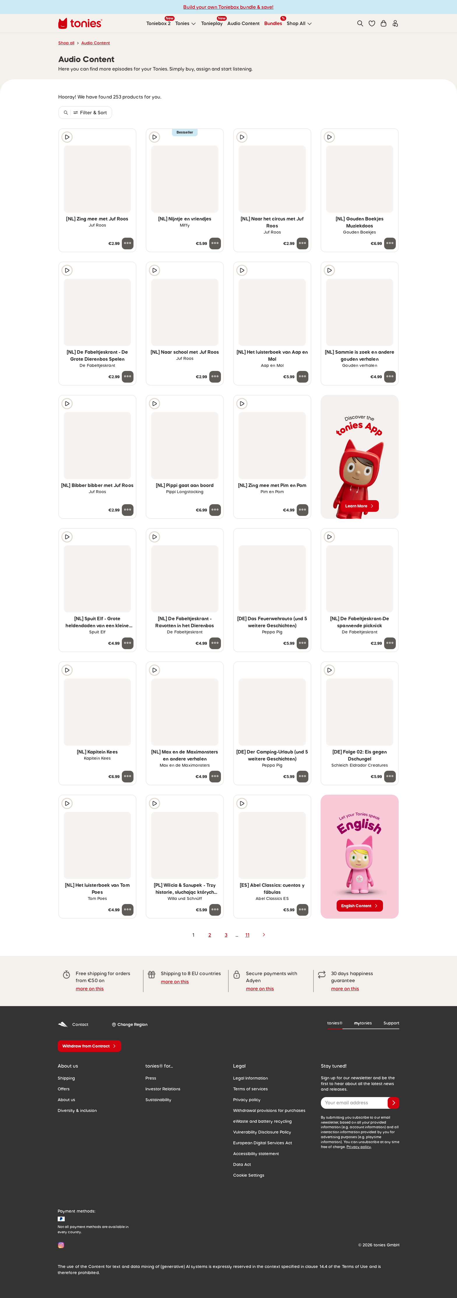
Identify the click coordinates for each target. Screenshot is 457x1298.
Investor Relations (162, 1089)
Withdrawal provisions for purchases (269, 1110)
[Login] (395, 23)
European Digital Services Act (262, 1143)
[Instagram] (59, 1245)
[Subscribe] (393, 1103)
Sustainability (158, 1100)
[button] (371, 23)
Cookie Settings (248, 1175)
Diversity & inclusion (77, 1110)
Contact (73, 1025)
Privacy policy (247, 1100)
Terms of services (250, 1089)
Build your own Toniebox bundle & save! (228, 7)
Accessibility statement (256, 1154)
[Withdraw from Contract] (89, 1046)
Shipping (66, 1078)
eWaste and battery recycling (262, 1121)
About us (66, 1100)
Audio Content (95, 43)
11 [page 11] (247, 935)
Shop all (66, 43)
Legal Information (250, 1078)
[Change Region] (129, 1024)
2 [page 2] (209, 935)
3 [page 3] (226, 935)
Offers (64, 1089)
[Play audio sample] (67, 137)
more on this (90, 988)
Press (150, 1078)
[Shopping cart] (383, 23)
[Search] (360, 23)
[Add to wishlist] (127, 137)
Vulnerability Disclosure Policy (262, 1132)
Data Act (242, 1164)
